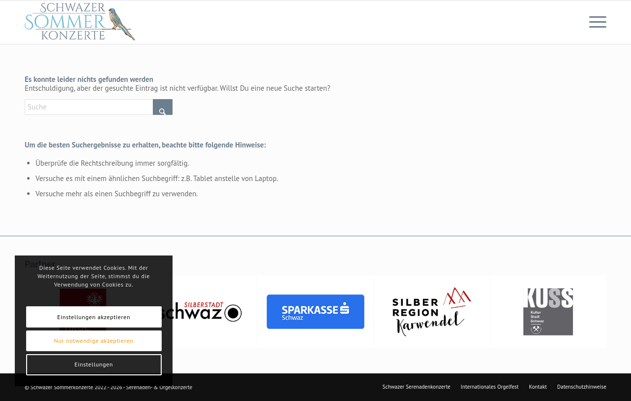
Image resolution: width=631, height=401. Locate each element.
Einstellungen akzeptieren (93, 317)
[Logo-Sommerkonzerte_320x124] (81, 22)
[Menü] (594, 22)
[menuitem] (594, 22)
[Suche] (99, 107)
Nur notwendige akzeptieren (94, 340)
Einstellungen (93, 364)
